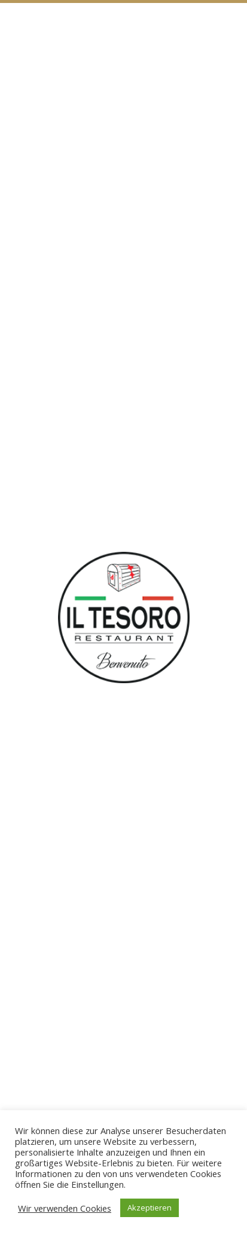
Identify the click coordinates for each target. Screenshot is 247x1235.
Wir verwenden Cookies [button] (64, 1208)
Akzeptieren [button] (149, 1207)
